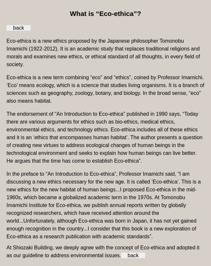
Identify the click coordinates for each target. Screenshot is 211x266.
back (18, 28)
